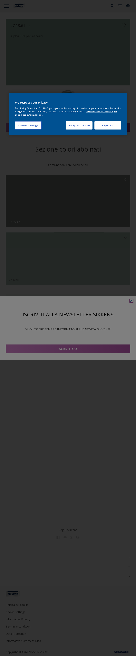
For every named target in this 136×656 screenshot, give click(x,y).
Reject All (107, 125)
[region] (68, 114)
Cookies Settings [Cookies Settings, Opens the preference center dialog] (28, 125)
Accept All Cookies (79, 125)
